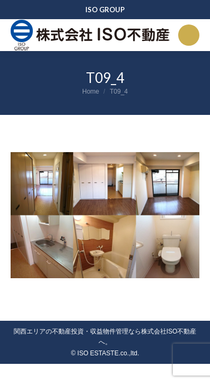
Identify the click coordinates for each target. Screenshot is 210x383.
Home (90, 91)
